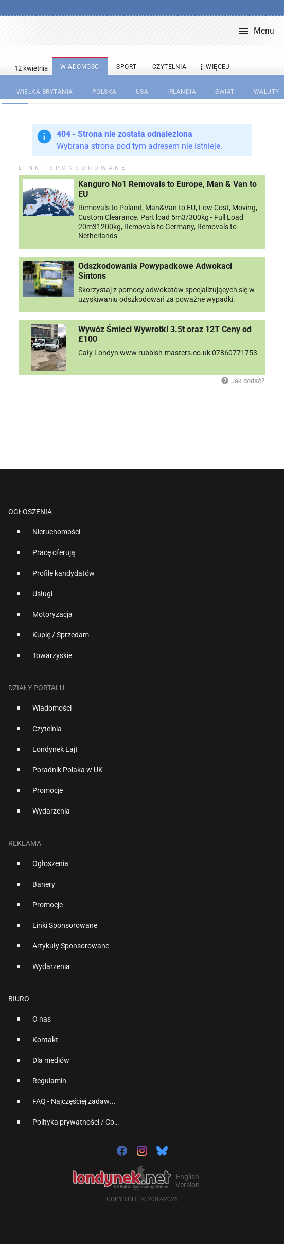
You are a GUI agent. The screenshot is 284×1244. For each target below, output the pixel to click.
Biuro (18, 999)
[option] (138, 536)
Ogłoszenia (30, 512)
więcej (213, 67)
